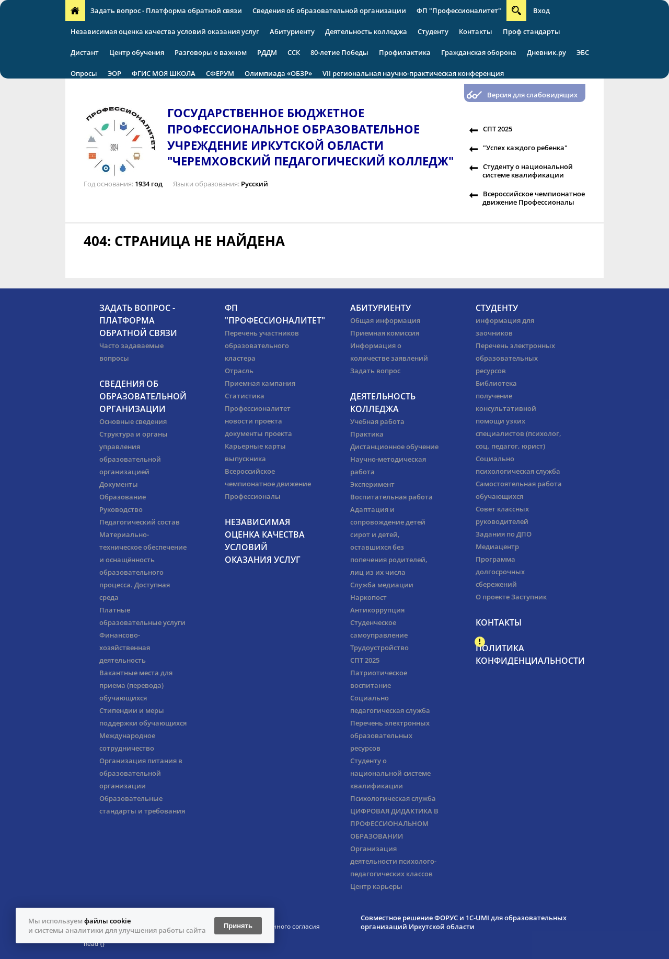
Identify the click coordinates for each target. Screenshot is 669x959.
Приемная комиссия (384, 333)
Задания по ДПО (504, 534)
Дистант (85, 52)
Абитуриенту (292, 31)
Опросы (84, 73)
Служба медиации (381, 584)
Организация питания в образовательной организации (140, 773)
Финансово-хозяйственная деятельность (124, 647)
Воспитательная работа (391, 496)
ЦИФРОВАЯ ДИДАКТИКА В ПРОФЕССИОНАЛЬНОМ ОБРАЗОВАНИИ (394, 823)
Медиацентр (497, 546)
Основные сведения (133, 421)
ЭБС (582, 52)
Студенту (433, 31)
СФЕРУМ (220, 73)
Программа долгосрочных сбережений (500, 571)
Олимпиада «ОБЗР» (278, 73)
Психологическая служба (393, 798)
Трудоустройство (379, 647)
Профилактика (405, 52)
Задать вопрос (375, 370)
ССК (293, 52)
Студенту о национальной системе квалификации (527, 171)
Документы (118, 484)
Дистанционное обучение (394, 446)
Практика (367, 434)
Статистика (244, 395)
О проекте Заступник (511, 596)
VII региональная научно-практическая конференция (413, 73)
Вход (541, 10)
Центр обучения (136, 52)
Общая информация (385, 320)
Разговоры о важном (211, 52)
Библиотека (496, 383)
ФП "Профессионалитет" (459, 10)
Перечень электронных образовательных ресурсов (390, 735)
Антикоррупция (377, 610)
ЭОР (114, 73)
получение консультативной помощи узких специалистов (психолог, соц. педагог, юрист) (518, 421)
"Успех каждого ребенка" (525, 147)
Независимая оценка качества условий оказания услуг (165, 31)
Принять (238, 926)
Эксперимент (372, 484)
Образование (122, 496)
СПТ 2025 (497, 128)
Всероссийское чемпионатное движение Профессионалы (533, 198)
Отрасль (239, 370)
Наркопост (368, 597)
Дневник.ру (546, 52)
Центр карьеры (376, 886)
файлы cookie (107, 920)
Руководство (121, 509)
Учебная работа (377, 421)
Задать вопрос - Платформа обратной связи (166, 10)
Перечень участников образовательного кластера (262, 345)
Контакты (475, 31)
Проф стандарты (531, 31)
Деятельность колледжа (366, 31)
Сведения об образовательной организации (329, 10)
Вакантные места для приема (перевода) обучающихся (135, 685)
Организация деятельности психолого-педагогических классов (393, 861)
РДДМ (267, 52)
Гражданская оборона (478, 52)
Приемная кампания (260, 383)
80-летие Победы (339, 52)
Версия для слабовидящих (532, 95)
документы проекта (258, 433)
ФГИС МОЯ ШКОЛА (163, 73)
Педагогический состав (139, 522)
